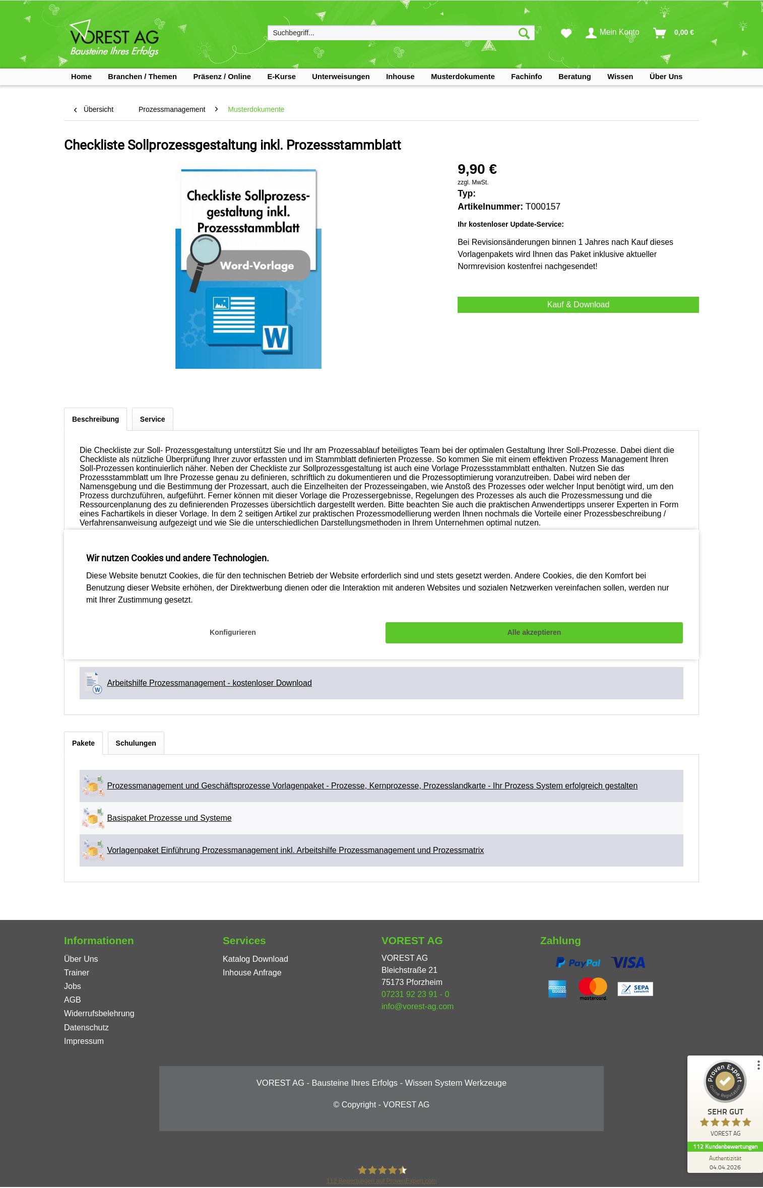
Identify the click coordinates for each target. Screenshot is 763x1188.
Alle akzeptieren (534, 632)
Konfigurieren (233, 632)
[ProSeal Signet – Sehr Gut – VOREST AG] (725, 1101)
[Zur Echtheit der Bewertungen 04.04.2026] (725, 1162)
